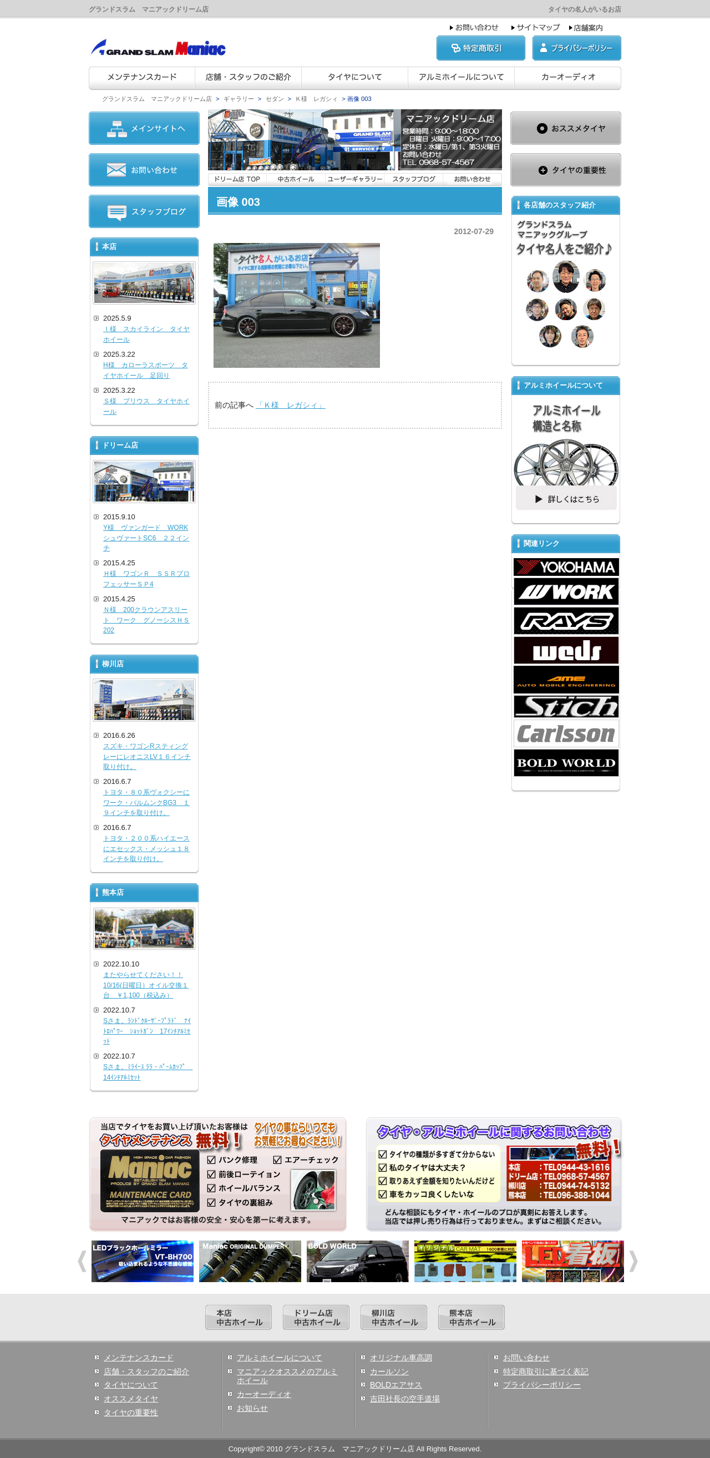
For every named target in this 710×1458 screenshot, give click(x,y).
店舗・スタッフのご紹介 (146, 1371)
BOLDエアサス (396, 1384)
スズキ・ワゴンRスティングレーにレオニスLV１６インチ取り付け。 (147, 756)
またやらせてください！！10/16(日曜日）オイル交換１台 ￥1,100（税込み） (146, 985)
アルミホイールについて (279, 1357)
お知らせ (252, 1408)
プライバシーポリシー (542, 1384)
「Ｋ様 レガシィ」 (291, 405)
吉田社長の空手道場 (405, 1398)
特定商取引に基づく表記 (546, 1371)
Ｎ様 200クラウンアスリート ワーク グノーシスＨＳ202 (146, 620)
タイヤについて (131, 1384)
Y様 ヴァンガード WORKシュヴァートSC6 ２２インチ (146, 538)
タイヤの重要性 (131, 1412)
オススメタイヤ (131, 1398)
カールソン (389, 1371)
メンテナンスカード (139, 1357)
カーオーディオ (264, 1394)
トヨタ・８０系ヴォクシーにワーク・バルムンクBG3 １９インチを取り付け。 (146, 802)
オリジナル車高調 (401, 1357)
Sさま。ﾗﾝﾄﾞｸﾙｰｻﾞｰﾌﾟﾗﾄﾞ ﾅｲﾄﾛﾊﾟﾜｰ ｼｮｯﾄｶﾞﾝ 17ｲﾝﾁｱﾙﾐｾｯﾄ (147, 1031)
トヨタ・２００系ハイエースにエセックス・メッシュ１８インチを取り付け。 (146, 848)
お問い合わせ (526, 1357)
